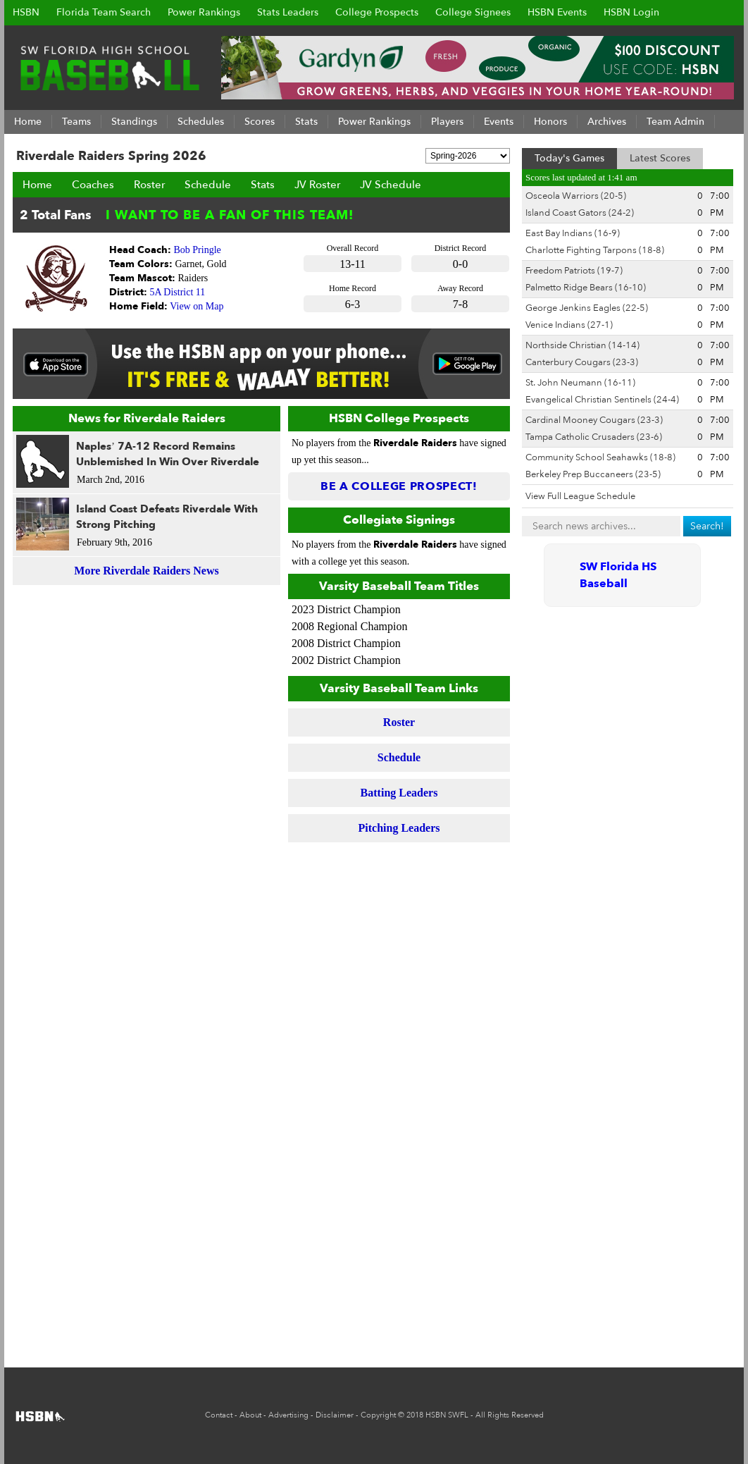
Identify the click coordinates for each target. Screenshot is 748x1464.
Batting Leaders (399, 793)
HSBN (26, 12)
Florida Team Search (103, 12)
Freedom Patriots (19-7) (574, 270)
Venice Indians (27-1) (569, 325)
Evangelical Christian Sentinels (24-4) (602, 399)
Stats (263, 185)
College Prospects (376, 12)
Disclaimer (335, 1415)
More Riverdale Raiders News (146, 571)
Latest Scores (660, 158)
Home (37, 185)
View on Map (196, 306)
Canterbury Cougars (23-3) (581, 362)
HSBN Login (631, 12)
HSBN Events (557, 12)
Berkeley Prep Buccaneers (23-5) (593, 474)
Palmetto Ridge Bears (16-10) (585, 287)
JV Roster (317, 185)
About (250, 1415)
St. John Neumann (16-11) (580, 382)
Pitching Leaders (399, 828)
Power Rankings (204, 12)
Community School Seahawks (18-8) (600, 457)
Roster (149, 185)
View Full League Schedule (580, 496)
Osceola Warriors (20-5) (575, 196)
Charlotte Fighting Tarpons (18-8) (594, 250)
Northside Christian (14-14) (582, 345)
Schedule (208, 185)
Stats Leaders (287, 12)
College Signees (473, 12)
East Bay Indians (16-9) (572, 233)
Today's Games (569, 158)
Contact (218, 1415)
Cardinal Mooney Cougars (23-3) (594, 420)
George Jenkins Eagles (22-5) (586, 308)
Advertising (288, 1415)
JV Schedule (390, 185)
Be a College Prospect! (399, 486)
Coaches (93, 185)
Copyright (378, 1415)
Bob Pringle (197, 250)
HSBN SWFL (446, 1415)
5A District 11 (178, 292)
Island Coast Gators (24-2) (579, 213)
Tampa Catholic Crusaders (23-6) (593, 437)
